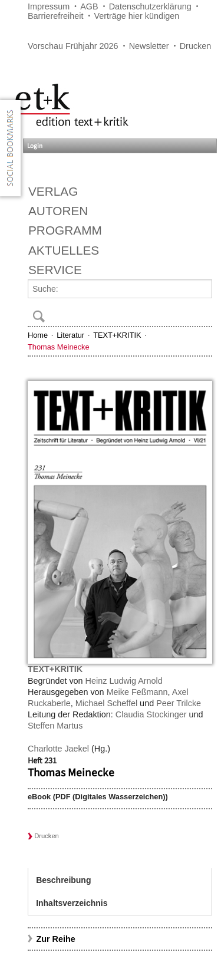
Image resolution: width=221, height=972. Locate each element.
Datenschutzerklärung (150, 6)
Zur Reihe (55, 939)
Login (34, 145)
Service (55, 269)
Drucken (196, 46)
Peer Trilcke (178, 703)
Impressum (49, 6)
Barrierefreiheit (55, 16)
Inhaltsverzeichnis (71, 903)
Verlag (53, 191)
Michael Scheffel (106, 703)
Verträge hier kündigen (136, 16)
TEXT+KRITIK (117, 335)
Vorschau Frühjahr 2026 (73, 46)
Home (38, 335)
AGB (89, 6)
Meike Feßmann (137, 692)
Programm (65, 230)
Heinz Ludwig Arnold (124, 681)
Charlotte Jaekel (58, 748)
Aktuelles (63, 250)
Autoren (58, 211)
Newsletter (149, 46)
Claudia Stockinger (151, 714)
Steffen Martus (55, 725)
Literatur (70, 335)
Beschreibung (63, 880)
